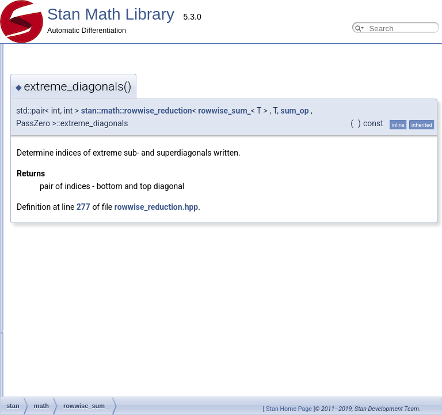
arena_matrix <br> (48, 307)
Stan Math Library (110, 14)
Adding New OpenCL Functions (68, 192)
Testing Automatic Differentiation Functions (85, 154)
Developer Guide (45, 78)
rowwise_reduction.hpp (156, 207)
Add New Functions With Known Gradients (85, 180)
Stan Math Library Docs (46, 370)
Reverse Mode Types (52, 142)
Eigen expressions (48, 294)
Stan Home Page (289, 409)
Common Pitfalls (45, 116)
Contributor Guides (39, 66)
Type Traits (37, 269)
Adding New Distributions (58, 104)
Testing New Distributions (58, 167)
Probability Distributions (56, 231)
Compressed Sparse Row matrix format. (81, 256)
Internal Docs (30, 218)
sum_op (294, 110)
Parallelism (27, 332)
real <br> (33, 319)
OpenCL (32, 243)
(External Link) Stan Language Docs (65, 345)
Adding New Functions (54, 91)
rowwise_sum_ (224, 110)
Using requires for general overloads (75, 129)
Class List (25, 383)
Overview (24, 53)
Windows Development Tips (62, 205)
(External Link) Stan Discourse (57, 357)
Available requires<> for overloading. (76, 281)
